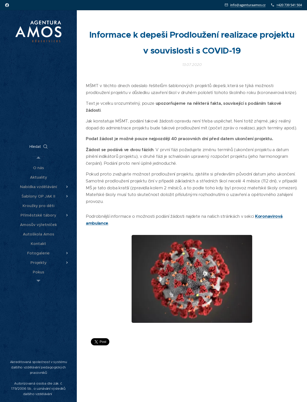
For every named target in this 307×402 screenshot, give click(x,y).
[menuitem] (38, 168)
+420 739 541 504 (289, 5)
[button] (38, 146)
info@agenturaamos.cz (248, 5)
